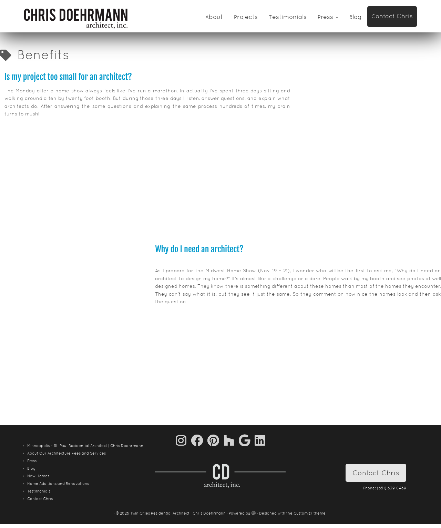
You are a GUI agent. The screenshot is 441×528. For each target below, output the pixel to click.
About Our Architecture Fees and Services (66, 453)
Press (328, 16)
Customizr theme (310, 513)
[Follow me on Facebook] (199, 440)
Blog (355, 16)
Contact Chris (392, 16)
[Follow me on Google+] (247, 440)
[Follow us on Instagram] (183, 440)
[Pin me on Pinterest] (215, 440)
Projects (246, 16)
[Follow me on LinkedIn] (260, 440)
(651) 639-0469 (391, 488)
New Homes (38, 476)
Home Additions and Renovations (58, 483)
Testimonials (288, 16)
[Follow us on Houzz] (231, 440)
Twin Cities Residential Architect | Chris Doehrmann (178, 513)
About (214, 16)
